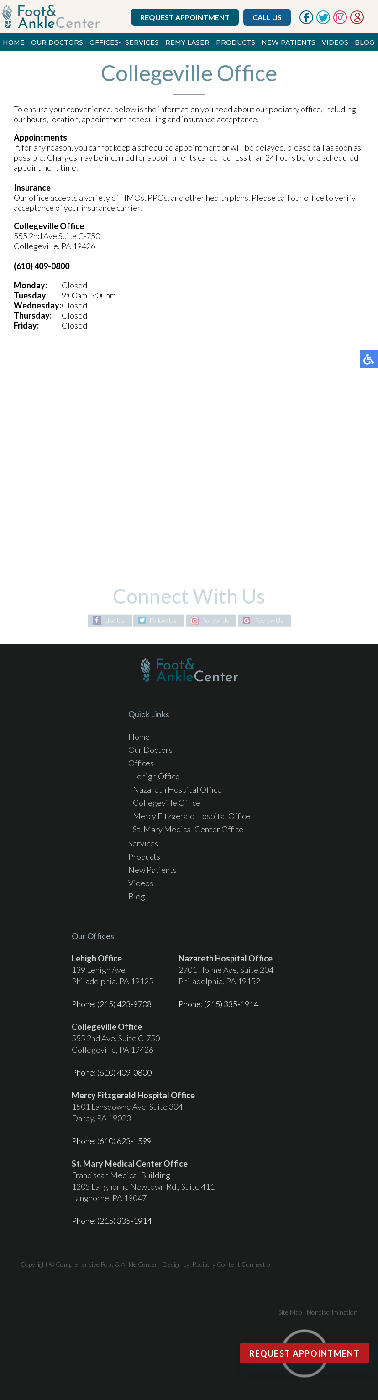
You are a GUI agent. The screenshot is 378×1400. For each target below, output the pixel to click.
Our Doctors (57, 42)
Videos (335, 42)
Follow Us (163, 620)
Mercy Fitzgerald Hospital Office (191, 816)
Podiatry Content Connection (233, 1264)
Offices (104, 42)
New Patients (288, 42)
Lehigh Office (156, 776)
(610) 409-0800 (124, 1072)
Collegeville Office (166, 803)
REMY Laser (187, 42)
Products (235, 42)
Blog (364, 42)
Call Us (267, 17)
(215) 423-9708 (124, 1004)
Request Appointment (185, 17)
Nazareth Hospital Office (177, 789)
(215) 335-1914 (231, 1004)
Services (142, 42)
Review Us (269, 620)
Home (14, 42)
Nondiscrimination (332, 1312)
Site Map (290, 1312)
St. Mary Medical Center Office (188, 829)
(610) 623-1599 (124, 1141)
